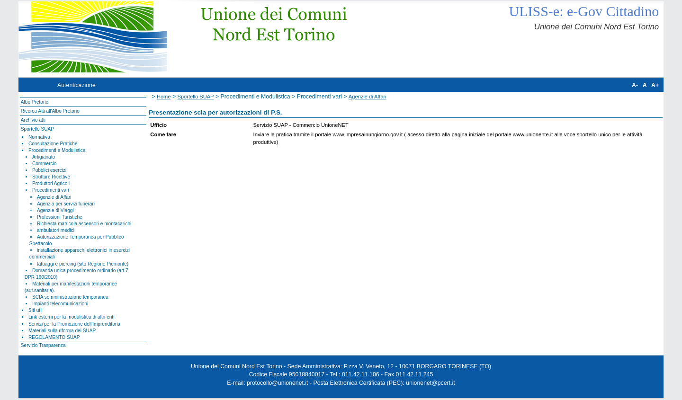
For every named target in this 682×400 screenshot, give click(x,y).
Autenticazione (76, 85)
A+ (655, 85)
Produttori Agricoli (51, 183)
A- (635, 85)
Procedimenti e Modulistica (56, 150)
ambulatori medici (55, 230)
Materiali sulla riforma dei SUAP (62, 330)
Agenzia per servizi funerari (66, 203)
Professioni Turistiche (59, 217)
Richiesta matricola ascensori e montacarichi (84, 223)
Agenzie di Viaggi (55, 210)
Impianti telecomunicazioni (60, 303)
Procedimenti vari (50, 190)
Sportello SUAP (37, 129)
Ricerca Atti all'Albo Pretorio (50, 111)
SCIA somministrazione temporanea (70, 297)
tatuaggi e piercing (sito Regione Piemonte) (82, 264)
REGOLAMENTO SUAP (54, 337)
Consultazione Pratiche (53, 143)
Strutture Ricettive (51, 176)
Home (164, 96)
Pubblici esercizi (49, 170)
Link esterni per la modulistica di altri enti (71, 317)
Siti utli (35, 310)
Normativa (39, 137)
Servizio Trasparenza (43, 345)
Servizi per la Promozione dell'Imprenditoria (74, 324)
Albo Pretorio (34, 102)
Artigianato (43, 157)
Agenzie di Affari (54, 197)
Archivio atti (33, 120)
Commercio (44, 163)
